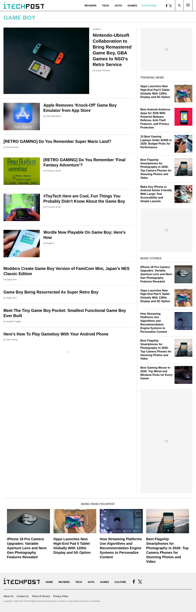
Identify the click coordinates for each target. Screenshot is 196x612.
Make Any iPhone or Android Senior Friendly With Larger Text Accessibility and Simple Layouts (156, 194)
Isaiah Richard (103, 70)
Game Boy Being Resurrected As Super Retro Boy (50, 292)
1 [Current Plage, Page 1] (68, 352)
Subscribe (149, 5)
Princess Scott (53, 170)
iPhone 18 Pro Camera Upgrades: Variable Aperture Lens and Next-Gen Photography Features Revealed (156, 274)
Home (49, 582)
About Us (8, 596)
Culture (120, 582)
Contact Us (23, 596)
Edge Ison (11, 279)
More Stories (150, 258)
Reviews (90, 5)
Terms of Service (41, 596)
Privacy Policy (60, 596)
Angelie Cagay (13, 321)
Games (132, 5)
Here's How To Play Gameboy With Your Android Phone (55, 334)
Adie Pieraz (12, 339)
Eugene (50, 243)
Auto (118, 5)
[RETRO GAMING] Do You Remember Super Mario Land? (57, 141)
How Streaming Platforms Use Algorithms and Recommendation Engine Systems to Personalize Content (121, 548)
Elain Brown (12, 147)
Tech (105, 5)
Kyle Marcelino (53, 116)
